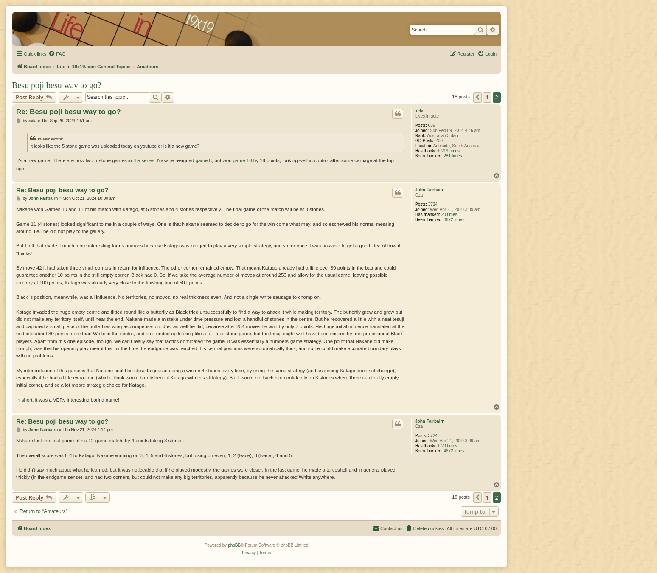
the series (143, 160)
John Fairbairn (429, 190)
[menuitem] (56, 54)
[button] (477, 97)
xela (419, 111)
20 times (449, 214)
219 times (450, 151)
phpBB (234, 545)
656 (431, 125)
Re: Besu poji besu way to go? (68, 112)
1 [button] (487, 97)
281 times (453, 156)
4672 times (454, 219)
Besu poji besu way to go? (56, 85)
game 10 (242, 160)
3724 (433, 204)
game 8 (204, 160)
